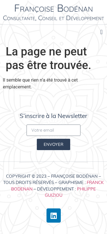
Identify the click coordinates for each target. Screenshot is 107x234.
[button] (101, 32)
